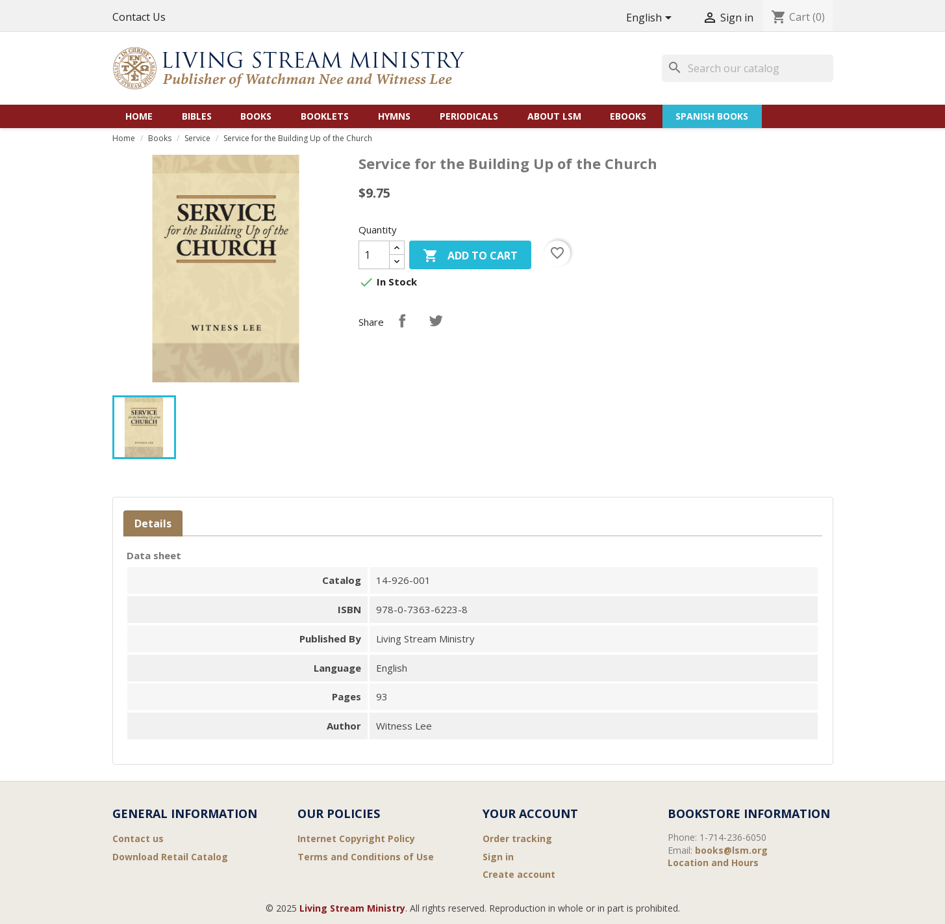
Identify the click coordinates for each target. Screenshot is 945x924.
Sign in (498, 857)
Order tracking (517, 838)
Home (139, 116)
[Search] (747, 68)
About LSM (554, 116)
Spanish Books (711, 116)
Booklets (325, 116)
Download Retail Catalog (170, 857)
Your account (530, 813)
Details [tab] (152, 523)
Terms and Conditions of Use (365, 857)
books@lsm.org (731, 850)
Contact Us (139, 17)
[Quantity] (374, 255)
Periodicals (469, 116)
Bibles (197, 116)
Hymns (394, 116)
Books (255, 116)
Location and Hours (713, 862)
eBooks (628, 116)
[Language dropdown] (651, 18)
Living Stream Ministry (352, 908)
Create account (519, 874)
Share (402, 321)
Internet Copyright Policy (356, 838)
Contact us (138, 838)
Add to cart (470, 256)
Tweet (436, 321)
